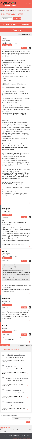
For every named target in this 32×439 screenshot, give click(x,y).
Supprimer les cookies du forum (22, 435)
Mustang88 (10, 405)
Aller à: (8, 418)
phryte (16, 372)
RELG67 (9, 381)
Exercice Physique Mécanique (15, 402)
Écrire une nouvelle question (17, 24)
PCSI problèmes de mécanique (15, 355)
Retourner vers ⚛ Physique (9, 415)
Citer (24, 48)
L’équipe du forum (9, 435)
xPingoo (4, 39)
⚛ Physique (25, 10)
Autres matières (16, 10)
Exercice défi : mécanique (13, 390)
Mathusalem (6, 208)
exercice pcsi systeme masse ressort (17, 378)
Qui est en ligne (5, 427)
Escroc (9, 369)
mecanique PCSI (11, 366)
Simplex (16, 396)
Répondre (16, 30)
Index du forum (6, 10)
